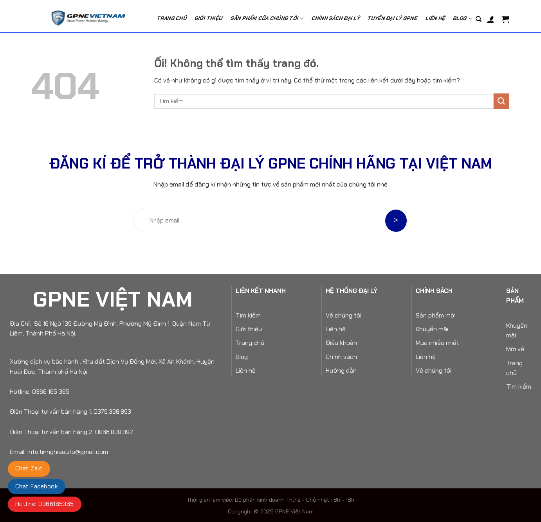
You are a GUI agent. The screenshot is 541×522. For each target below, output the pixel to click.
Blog (463, 18)
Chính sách (341, 357)
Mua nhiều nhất (437, 343)
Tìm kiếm (248, 315)
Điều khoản (341, 343)
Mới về (515, 349)
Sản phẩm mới (436, 315)
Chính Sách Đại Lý (335, 18)
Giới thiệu (249, 329)
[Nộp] (501, 101)
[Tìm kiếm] (478, 19)
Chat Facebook (36, 486)
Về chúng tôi (343, 315)
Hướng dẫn (341, 370)
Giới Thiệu (208, 18)
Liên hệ (435, 18)
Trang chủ (172, 18)
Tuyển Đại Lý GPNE (393, 18)
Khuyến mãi (432, 329)
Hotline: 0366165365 (44, 504)
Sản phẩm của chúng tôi (267, 18)
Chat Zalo (29, 468)
